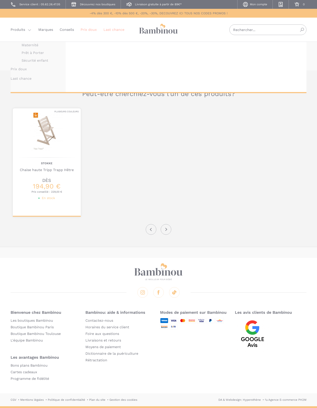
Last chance (113, 30)
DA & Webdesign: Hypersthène (239, 399)
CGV (13, 399)
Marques (45, 30)
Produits (18, 30)
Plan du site (97, 399)
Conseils (67, 30)
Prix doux (89, 30)
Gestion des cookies (123, 399)
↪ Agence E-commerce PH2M (285, 399)
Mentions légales (32, 399)
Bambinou (158, 29)
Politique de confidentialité (66, 399)
